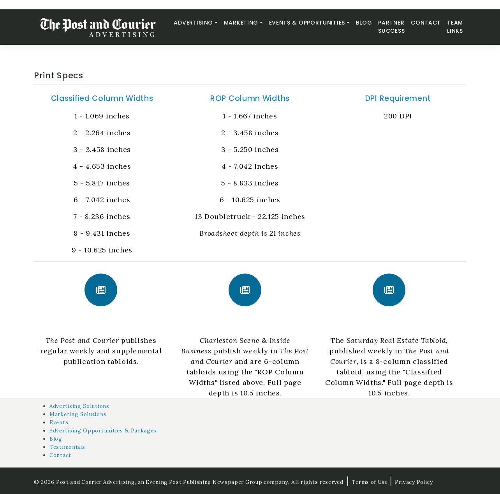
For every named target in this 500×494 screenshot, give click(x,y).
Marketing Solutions (78, 414)
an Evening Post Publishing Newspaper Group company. (218, 481)
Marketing (241, 22)
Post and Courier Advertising (96, 481)
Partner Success (391, 27)
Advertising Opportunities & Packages (104, 430)
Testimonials (67, 446)
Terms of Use (377, 481)
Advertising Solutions (80, 405)
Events (59, 422)
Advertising (193, 22)
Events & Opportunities (307, 22)
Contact (426, 22)
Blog (364, 22)
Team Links (455, 27)
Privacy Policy (422, 481)
